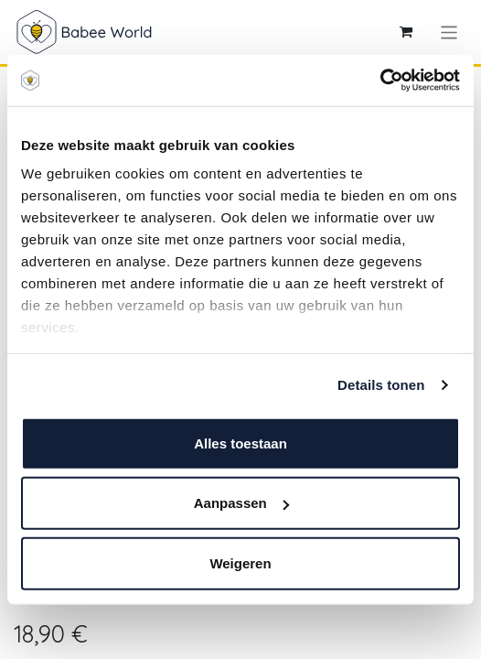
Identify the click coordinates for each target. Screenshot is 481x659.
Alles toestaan (240, 442)
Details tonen (380, 385)
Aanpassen (241, 503)
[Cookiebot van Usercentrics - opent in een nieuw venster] (380, 80)
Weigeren (240, 562)
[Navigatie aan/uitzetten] (449, 31)
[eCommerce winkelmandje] (406, 32)
